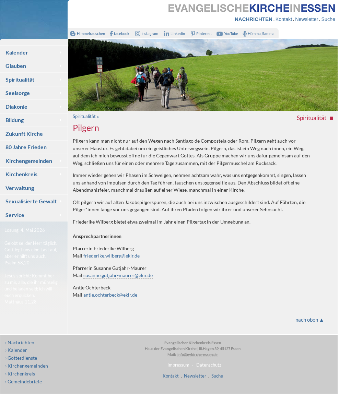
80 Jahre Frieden (26, 147)
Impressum (178, 365)
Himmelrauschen (86, 33)
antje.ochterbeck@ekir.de (110, 295)
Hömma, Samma (257, 33)
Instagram (145, 33)
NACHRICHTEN (253, 19)
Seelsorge (17, 92)
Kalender (16, 52)
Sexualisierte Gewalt (31, 201)
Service (14, 215)
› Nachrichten (19, 342)
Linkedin (173, 33)
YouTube (226, 33)
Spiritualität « (86, 116)
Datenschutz (208, 365)
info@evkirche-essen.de (197, 354)
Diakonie (16, 106)
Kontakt (284, 19)
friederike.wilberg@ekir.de (111, 256)
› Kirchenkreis (20, 374)
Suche (328, 19)
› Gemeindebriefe (23, 381)
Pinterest (200, 33)
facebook (118, 33)
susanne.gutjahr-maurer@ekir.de (118, 275)
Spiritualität (19, 79)
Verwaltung (19, 187)
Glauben (15, 65)
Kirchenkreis (21, 174)
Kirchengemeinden (28, 160)
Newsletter (306, 19)
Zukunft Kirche (24, 133)
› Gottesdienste (21, 358)
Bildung (14, 120)
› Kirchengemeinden (26, 366)
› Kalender (16, 350)
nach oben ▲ (309, 320)
